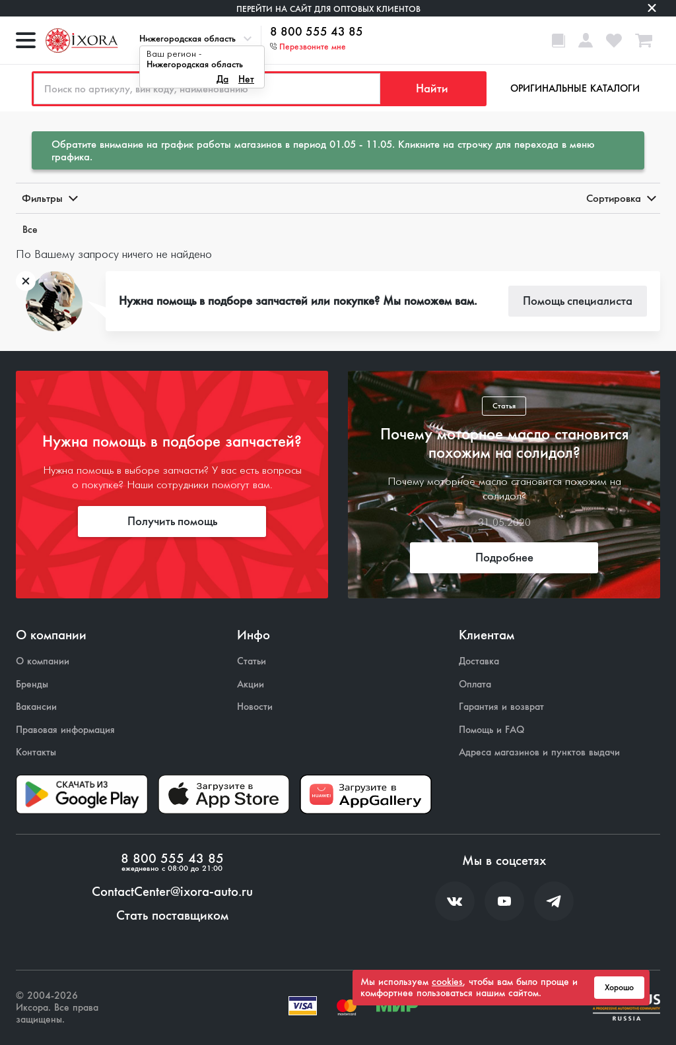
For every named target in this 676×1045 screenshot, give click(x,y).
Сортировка (620, 198)
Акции (250, 684)
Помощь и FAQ (491, 730)
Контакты (36, 752)
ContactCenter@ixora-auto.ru (172, 892)
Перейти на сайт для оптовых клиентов (328, 9)
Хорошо (619, 988)
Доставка (479, 661)
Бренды (32, 684)
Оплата (475, 684)
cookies (447, 981)
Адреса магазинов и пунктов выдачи (539, 752)
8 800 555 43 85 (316, 32)
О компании (42, 661)
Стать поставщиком (172, 915)
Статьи (251, 661)
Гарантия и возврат (501, 706)
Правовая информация (65, 730)
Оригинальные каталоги (575, 88)
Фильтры (49, 198)
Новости (255, 706)
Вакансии (36, 706)
